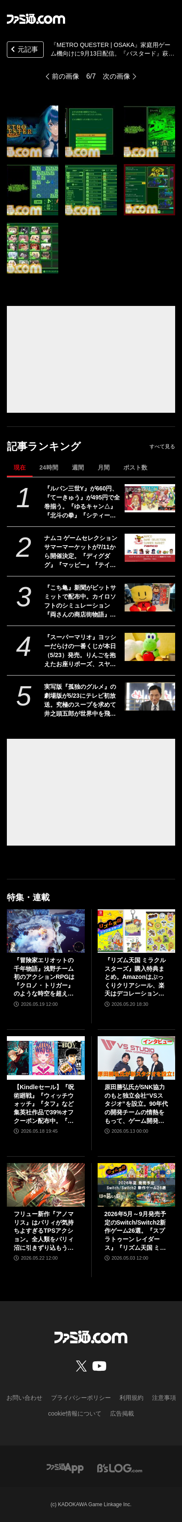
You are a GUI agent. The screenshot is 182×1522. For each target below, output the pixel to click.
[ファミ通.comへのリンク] (36, 19)
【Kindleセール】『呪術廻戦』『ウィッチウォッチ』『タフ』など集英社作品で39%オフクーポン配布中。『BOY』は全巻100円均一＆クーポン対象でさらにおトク (45, 1104)
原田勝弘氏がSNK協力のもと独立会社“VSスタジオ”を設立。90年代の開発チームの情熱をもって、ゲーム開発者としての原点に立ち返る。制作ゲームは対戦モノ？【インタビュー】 (136, 1104)
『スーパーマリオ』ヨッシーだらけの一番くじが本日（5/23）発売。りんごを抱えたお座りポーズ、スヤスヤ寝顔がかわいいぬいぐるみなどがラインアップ (80, 651)
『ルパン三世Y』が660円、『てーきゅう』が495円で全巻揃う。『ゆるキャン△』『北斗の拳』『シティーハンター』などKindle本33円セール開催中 (82, 502)
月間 (104, 467)
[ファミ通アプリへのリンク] (65, 1467)
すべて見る (162, 447)
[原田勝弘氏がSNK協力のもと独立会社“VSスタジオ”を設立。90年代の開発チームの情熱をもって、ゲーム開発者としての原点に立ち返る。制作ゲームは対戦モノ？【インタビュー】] (137, 1058)
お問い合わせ (24, 1397)
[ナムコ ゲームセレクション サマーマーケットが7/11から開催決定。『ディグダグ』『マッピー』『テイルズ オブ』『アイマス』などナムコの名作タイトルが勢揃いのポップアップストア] (150, 548)
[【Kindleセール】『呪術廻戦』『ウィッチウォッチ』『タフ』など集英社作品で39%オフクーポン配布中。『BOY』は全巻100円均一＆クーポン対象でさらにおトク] (46, 1058)
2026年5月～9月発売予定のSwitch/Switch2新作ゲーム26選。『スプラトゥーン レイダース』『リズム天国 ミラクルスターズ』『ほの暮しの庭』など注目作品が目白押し (135, 1231)
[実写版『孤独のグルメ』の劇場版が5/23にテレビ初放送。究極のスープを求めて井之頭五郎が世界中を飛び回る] (150, 696)
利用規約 (131, 1397)
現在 (20, 467)
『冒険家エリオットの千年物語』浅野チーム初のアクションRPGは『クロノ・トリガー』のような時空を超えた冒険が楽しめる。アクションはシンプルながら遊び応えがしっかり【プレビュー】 (44, 977)
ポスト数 (135, 467)
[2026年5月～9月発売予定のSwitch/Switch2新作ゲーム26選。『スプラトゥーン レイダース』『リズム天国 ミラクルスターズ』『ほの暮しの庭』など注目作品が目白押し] (137, 1185)
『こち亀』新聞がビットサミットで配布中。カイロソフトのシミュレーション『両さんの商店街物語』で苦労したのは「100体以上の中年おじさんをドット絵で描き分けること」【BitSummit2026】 (82, 601)
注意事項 (164, 1397)
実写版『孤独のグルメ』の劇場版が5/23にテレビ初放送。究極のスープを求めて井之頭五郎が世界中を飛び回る (80, 700)
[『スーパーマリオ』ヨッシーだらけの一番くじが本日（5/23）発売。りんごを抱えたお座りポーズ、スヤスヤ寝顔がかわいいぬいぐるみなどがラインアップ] (150, 647)
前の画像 (65, 76)
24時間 (48, 467)
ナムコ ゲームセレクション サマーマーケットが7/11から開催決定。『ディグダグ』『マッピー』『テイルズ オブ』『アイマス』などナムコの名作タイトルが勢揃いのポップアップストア (81, 552)
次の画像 (116, 76)
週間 (78, 467)
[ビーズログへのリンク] (119, 1467)
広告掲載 (122, 1413)
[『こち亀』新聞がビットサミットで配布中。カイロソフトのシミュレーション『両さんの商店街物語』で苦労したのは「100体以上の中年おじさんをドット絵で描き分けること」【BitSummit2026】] (150, 597)
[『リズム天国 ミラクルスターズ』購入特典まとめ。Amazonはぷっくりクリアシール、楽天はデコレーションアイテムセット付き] (137, 931)
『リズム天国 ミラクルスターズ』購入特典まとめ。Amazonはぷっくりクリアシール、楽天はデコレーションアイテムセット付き (135, 977)
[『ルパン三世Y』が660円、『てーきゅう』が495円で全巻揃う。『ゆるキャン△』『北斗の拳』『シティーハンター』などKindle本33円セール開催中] (150, 498)
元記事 (23, 50)
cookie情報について (74, 1413)
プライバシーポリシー (81, 1397)
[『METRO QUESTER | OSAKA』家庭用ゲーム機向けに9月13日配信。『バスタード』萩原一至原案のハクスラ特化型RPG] (32, 131)
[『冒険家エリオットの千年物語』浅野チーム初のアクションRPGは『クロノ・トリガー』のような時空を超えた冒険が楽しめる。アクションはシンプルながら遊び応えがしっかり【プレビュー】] (46, 931)
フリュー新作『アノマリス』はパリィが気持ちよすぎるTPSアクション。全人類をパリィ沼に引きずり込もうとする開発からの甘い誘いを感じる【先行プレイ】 (44, 1231)
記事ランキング (44, 446)
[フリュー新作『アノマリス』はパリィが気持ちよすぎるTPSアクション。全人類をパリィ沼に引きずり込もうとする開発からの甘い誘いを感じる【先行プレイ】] (46, 1185)
